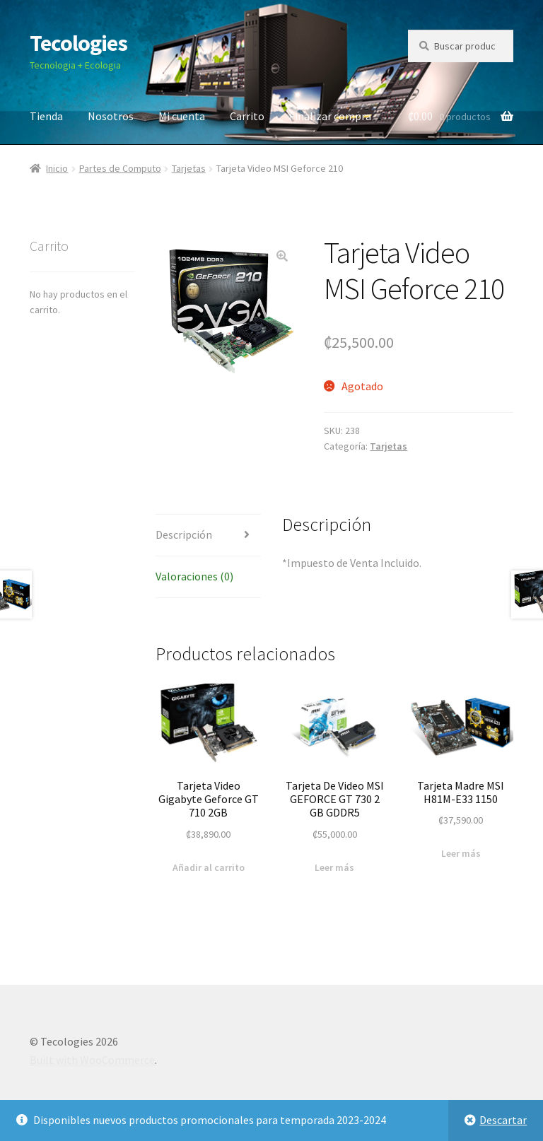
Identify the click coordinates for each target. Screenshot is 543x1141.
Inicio (57, 168)
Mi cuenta (181, 116)
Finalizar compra (330, 116)
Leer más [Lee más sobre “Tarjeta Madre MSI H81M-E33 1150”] (461, 853)
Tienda (46, 116)
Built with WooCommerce (92, 1060)
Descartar (503, 1120)
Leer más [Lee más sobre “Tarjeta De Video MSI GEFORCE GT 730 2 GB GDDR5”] (334, 867)
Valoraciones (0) (194, 576)
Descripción (184, 534)
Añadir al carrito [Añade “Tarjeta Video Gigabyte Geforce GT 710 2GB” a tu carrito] (209, 867)
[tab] (208, 535)
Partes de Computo (120, 168)
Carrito (247, 116)
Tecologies (78, 43)
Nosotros (111, 116)
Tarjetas (189, 168)
